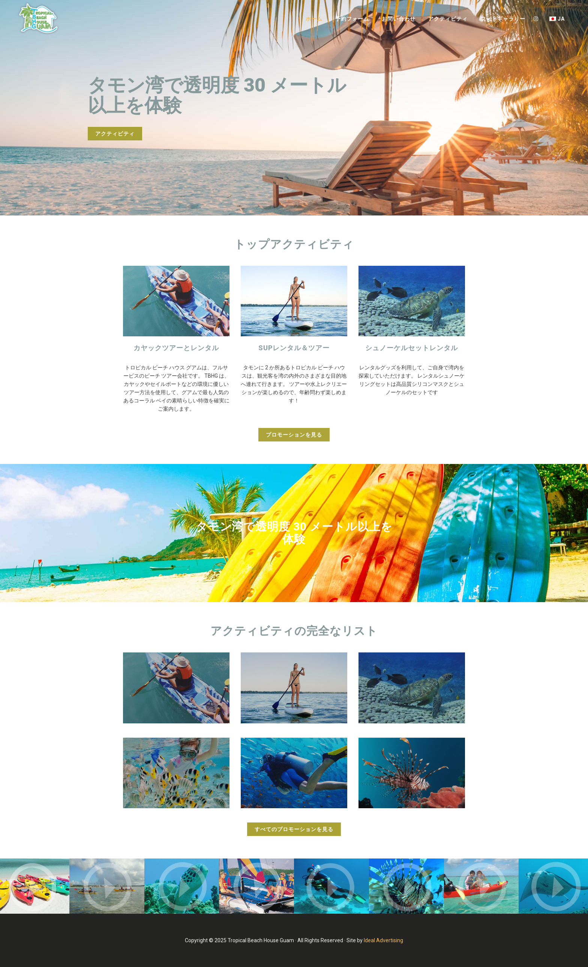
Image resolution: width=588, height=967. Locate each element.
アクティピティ (115, 134)
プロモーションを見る (294, 435)
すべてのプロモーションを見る (294, 829)
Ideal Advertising (383, 940)
